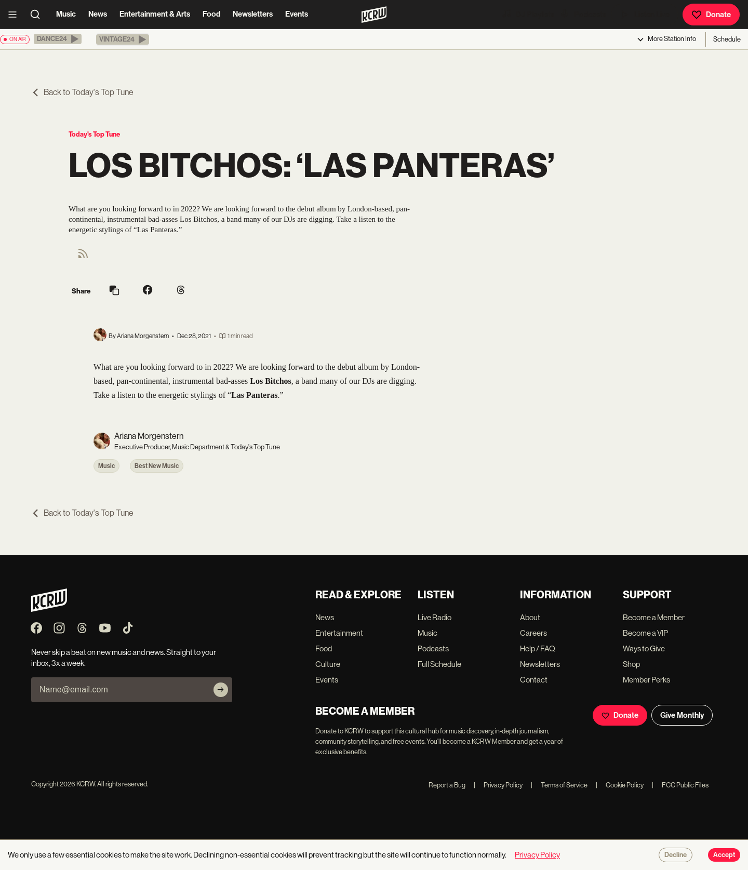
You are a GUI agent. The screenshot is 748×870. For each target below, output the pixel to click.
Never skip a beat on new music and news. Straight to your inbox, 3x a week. (123, 657)
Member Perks (646, 679)
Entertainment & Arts (154, 14)
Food (211, 14)
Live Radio (434, 617)
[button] (58, 39)
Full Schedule (439, 664)
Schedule (727, 39)
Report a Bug (447, 785)
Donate (711, 14)
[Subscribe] (220, 689)
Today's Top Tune (94, 134)
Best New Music (157, 466)
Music (66, 14)
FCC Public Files (680, 785)
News (97, 14)
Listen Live (645, 14)
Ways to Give (644, 648)
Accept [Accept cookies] (724, 855)
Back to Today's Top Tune (82, 92)
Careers (533, 632)
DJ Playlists (527, 14)
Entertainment (339, 632)
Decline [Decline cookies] (675, 855)
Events (296, 14)
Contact (533, 679)
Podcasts (582, 14)
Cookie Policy (620, 785)
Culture (327, 664)
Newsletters (253, 14)
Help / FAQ (537, 648)
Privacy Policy (498, 785)
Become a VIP (645, 632)
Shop (631, 664)
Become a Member (654, 617)
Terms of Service (559, 785)
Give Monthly (682, 715)
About (530, 617)
